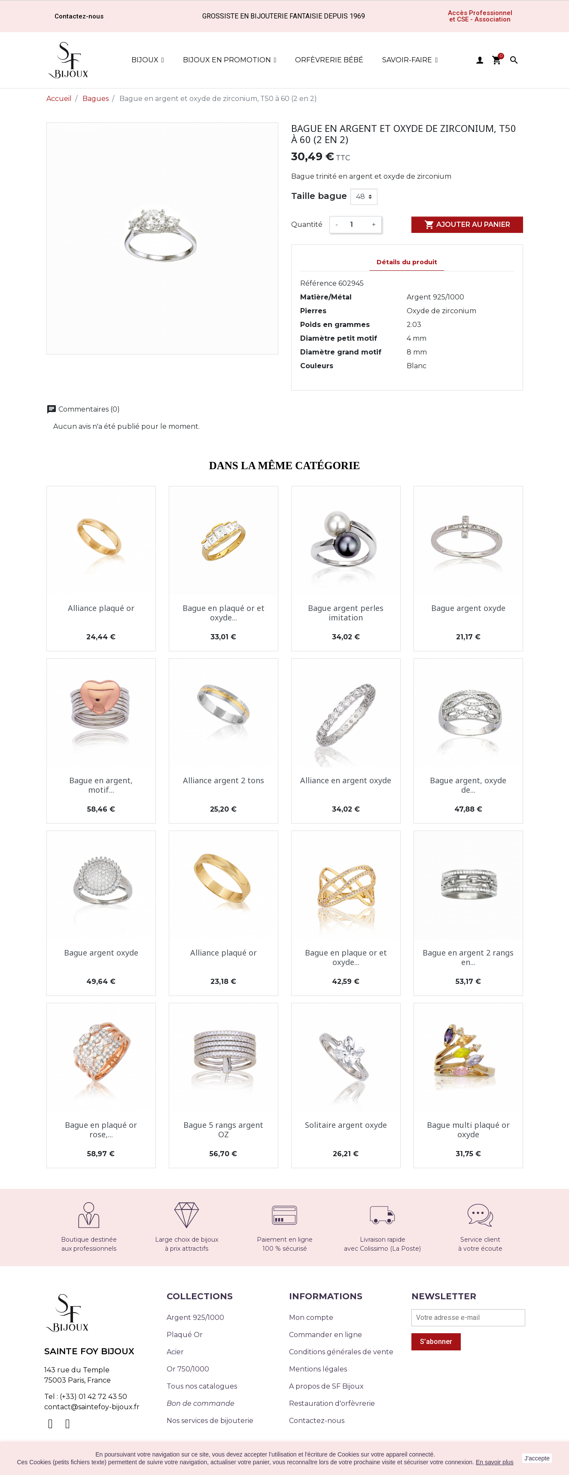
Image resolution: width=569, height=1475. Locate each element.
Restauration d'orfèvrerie (332, 1403)
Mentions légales (318, 1369)
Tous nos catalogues (202, 1386)
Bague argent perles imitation (345, 613)
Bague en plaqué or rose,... (101, 1129)
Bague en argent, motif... (101, 785)
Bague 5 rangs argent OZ (223, 1129)
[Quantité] (355, 225)
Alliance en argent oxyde (345, 780)
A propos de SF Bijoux (326, 1386)
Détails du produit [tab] (407, 262)
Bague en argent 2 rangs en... (468, 957)
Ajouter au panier (467, 225)
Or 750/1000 (188, 1369)
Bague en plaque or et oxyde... (346, 957)
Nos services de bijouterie (210, 1421)
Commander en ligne (325, 1335)
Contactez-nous (316, 1421)
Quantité (307, 224)
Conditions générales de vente (341, 1352)
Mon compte (311, 1317)
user (479, 60)
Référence (318, 283)
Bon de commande (200, 1403)
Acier (175, 1352)
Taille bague (319, 196)
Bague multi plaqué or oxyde (468, 1129)
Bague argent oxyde (468, 608)
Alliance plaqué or (101, 608)
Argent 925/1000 (195, 1317)
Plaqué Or (185, 1335)
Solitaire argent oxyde (346, 1125)
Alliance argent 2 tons (223, 780)
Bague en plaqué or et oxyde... (224, 613)
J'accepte (537, 1458)
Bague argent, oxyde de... (468, 785)
